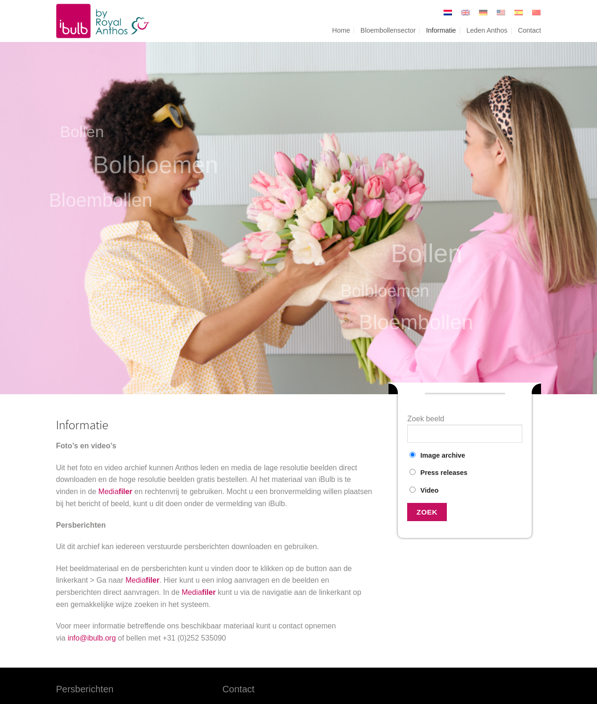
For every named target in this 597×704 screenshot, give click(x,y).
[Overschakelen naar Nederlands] (448, 13)
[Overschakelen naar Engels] (465, 13)
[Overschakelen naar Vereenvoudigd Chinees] (534, 13)
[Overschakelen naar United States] (501, 13)
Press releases (438, 472)
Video (424, 490)
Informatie (441, 30)
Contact (529, 30)
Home (341, 30)
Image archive (437, 455)
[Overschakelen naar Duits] (483, 13)
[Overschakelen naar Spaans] (519, 13)
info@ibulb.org (92, 638)
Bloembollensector (388, 30)
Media (115, 491)
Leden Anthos (486, 30)
